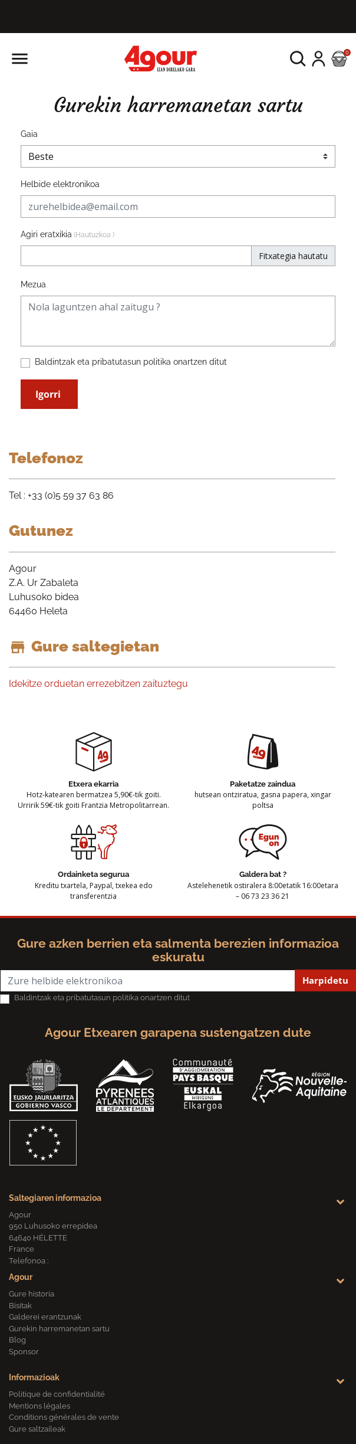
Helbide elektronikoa (60, 184)
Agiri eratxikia (67, 234)
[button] (298, 59)
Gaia (29, 134)
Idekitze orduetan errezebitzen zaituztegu (98, 683)
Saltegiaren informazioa (55, 1198)
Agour (20, 1277)
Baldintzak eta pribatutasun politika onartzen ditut (131, 361)
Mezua (33, 284)
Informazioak (34, 1377)
